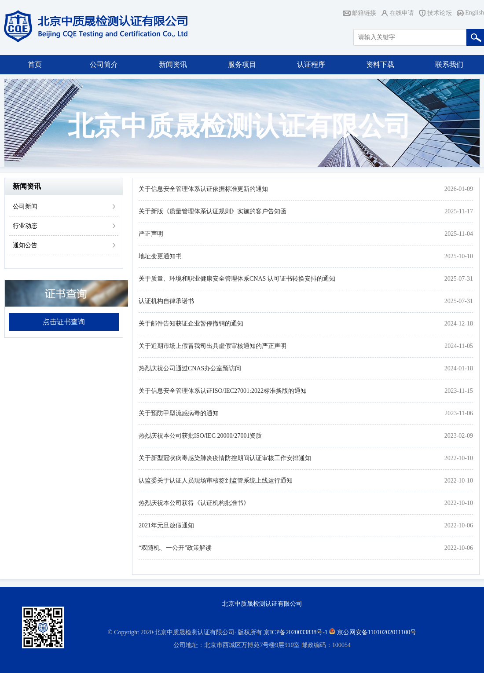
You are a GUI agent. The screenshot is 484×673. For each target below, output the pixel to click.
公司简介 (104, 64)
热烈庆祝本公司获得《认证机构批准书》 (194, 503)
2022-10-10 (458, 458)
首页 (35, 64)
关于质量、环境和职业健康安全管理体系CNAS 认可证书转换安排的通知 (237, 278)
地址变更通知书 (160, 256)
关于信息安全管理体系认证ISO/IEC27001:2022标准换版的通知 (223, 391)
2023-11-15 (458, 391)
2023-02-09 (458, 435)
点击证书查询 (64, 322)
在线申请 (401, 13)
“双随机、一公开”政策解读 (175, 548)
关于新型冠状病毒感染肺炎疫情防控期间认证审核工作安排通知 (225, 458)
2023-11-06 (458, 413)
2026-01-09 (458, 189)
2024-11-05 (458, 346)
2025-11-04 (458, 233)
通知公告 (25, 245)
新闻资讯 (173, 64)
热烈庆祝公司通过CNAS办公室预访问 (190, 368)
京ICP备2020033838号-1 (295, 632)
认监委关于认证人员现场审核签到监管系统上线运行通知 (216, 480)
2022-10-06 (458, 525)
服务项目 (242, 64)
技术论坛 (439, 13)
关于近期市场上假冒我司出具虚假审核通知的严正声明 (212, 346)
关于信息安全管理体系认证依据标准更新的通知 (203, 189)
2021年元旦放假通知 (166, 525)
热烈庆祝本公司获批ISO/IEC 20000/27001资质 (200, 435)
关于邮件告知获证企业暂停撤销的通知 (191, 323)
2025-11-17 (458, 211)
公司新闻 (25, 206)
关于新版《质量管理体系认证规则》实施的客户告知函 (212, 211)
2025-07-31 (458, 278)
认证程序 (311, 64)
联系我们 (449, 64)
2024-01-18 (458, 368)
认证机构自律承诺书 (166, 301)
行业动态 (25, 226)
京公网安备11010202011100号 (376, 632)
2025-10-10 (458, 256)
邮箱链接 (364, 13)
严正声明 (151, 233)
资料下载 (380, 64)
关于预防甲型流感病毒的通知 (179, 413)
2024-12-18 (458, 323)
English (474, 12)
